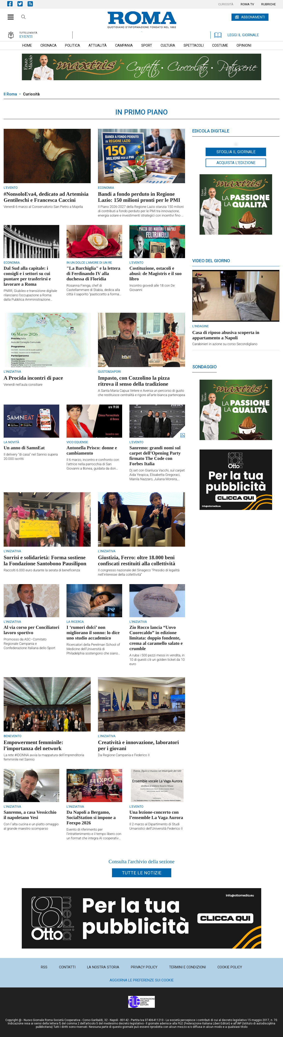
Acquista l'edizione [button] (235, 162)
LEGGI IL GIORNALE (236, 35)
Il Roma (10, 94)
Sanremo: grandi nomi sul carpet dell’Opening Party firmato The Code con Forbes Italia (155, 455)
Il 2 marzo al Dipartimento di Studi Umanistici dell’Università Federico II (156, 826)
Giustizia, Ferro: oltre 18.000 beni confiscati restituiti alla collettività (136, 560)
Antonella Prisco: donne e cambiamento (92, 450)
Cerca (23, 17)
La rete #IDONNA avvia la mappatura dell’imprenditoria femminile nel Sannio (44, 757)
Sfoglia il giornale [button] (235, 152)
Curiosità (31, 94)
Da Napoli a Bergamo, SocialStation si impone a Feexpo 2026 (91, 818)
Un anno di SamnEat (24, 447)
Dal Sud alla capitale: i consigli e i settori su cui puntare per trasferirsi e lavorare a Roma (27, 276)
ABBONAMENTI (253, 17)
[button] (9, 14)
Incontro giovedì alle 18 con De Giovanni (152, 288)
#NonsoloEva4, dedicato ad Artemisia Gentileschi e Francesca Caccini (46, 197)
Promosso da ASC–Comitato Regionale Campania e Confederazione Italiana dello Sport (29, 644)
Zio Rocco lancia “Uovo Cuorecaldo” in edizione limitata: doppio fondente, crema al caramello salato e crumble (156, 638)
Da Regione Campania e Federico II (124, 755)
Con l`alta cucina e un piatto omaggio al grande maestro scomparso (31, 826)
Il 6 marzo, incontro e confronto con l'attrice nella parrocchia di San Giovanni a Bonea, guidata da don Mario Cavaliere (93, 464)
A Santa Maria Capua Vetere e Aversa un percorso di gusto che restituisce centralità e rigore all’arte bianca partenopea (141, 393)
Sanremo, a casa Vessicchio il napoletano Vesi (30, 815)
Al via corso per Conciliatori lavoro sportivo (31, 630)
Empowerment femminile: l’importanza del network (33, 745)
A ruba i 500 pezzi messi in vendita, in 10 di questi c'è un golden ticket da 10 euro (157, 659)
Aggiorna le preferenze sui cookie (142, 980)
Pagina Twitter (22, 4)
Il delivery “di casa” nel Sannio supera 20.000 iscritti (31, 457)
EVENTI (25, 36)
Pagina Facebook (12, 4)
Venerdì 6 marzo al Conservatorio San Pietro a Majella (43, 207)
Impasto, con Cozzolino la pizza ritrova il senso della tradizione (134, 381)
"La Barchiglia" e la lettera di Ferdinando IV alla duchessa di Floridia (93, 274)
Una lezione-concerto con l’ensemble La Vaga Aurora (156, 815)
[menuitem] (226, 4)
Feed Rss (33, 4)
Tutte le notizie (141, 873)
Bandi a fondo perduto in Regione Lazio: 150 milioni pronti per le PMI (139, 197)
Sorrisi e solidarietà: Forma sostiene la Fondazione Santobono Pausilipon (45, 560)
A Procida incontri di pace (33, 378)
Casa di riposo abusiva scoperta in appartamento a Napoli (225, 335)
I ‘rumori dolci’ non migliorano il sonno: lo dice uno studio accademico (93, 633)
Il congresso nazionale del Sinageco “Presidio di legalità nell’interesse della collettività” (138, 572)
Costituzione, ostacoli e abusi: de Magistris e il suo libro (155, 274)
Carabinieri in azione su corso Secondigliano (224, 344)
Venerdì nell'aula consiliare (23, 385)
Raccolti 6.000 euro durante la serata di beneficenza (42, 570)
